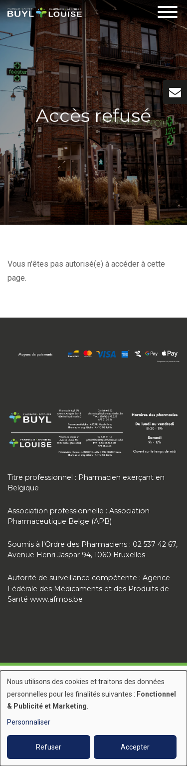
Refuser (48, 747)
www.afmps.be (56, 599)
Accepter (135, 747)
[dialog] (93, 718)
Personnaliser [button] (28, 722)
